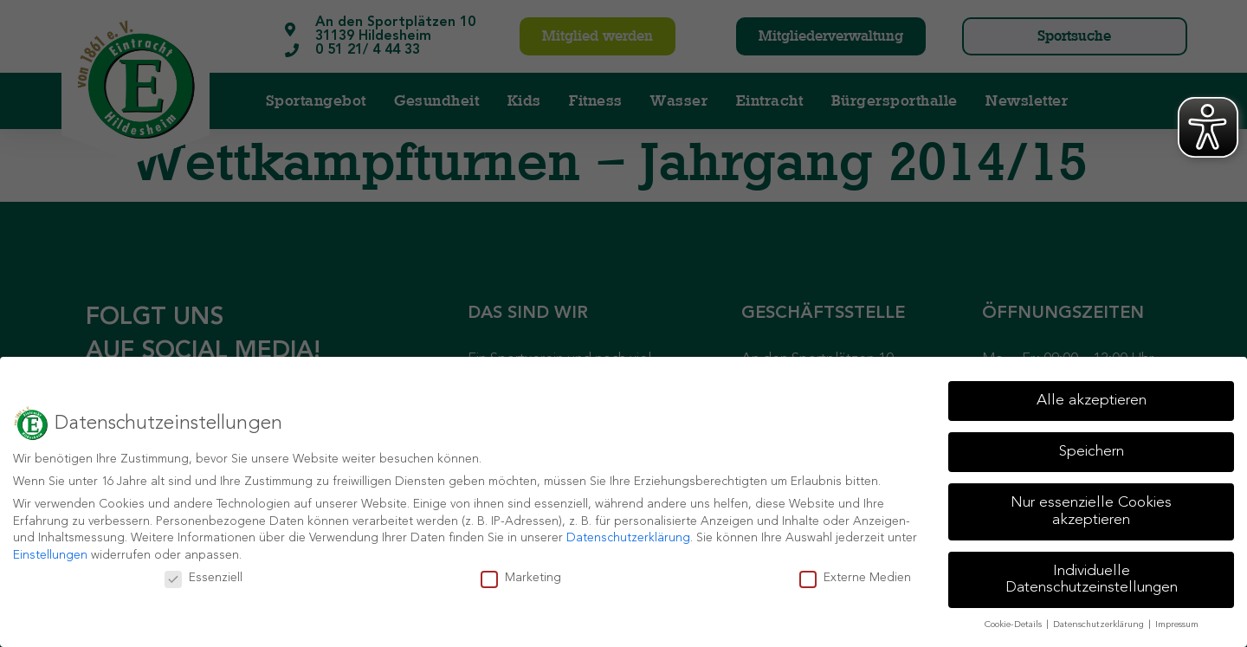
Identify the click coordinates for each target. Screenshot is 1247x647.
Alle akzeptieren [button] (1092, 400)
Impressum (1177, 625)
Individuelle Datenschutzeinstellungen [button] (1091, 580)
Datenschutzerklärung (628, 538)
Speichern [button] (1091, 451)
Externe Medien (855, 578)
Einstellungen (50, 555)
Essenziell (203, 578)
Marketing (521, 578)
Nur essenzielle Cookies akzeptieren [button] (1091, 511)
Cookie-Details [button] (1014, 625)
